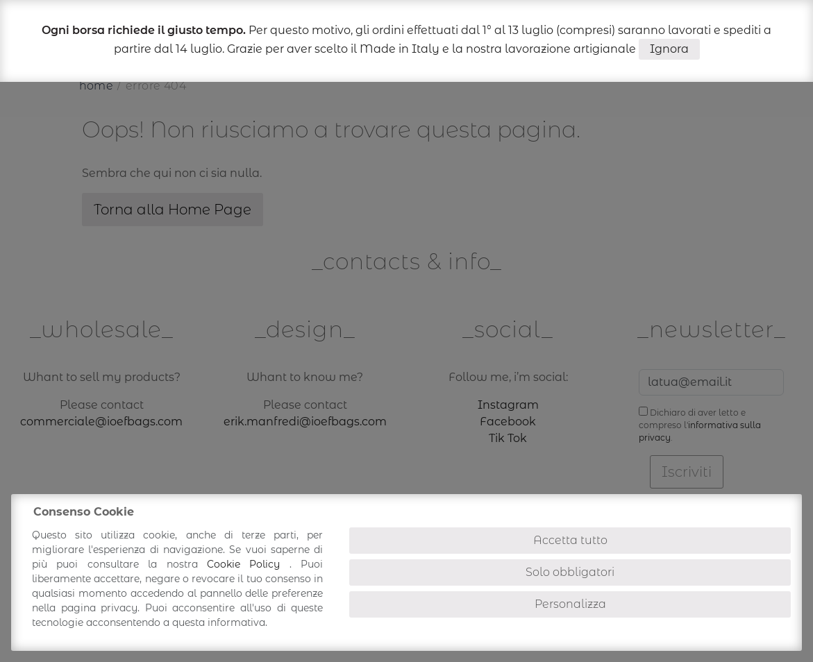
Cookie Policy (248, 564)
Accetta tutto (570, 540)
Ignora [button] (669, 49)
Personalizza (570, 604)
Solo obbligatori (570, 572)
